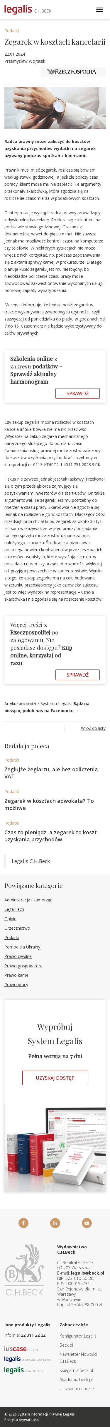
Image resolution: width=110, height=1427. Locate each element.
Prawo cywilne (18, 956)
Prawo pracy (16, 984)
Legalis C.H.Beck (31, 861)
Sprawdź (78, 393)
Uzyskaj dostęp (55, 1078)
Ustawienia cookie (77, 1388)
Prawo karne (16, 975)
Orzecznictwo (17, 928)
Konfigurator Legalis (78, 1336)
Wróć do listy (93, 728)
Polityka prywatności (21, 1419)
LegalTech (14, 909)
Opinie (10, 918)
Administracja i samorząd (28, 900)
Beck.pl (66, 1345)
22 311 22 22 (33, 1335)
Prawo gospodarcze (23, 966)
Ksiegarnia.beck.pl (76, 1370)
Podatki (11, 31)
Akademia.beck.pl (76, 1379)
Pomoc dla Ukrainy (22, 947)
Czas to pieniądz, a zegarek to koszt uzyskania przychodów (50, 836)
